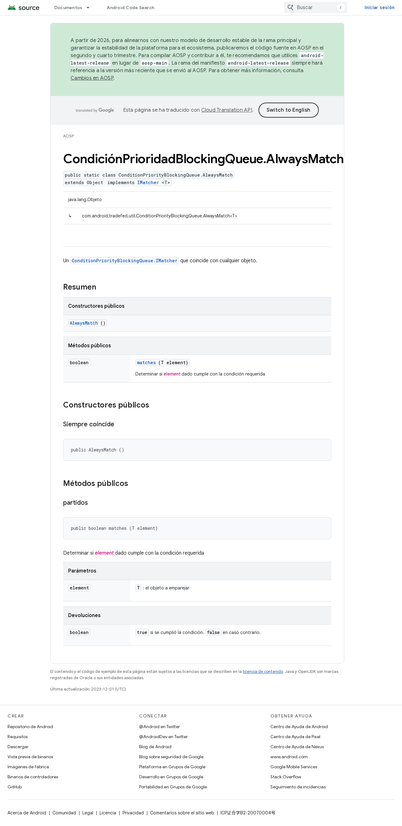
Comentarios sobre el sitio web (182, 812)
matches (146, 362)
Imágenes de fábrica (28, 767)
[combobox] (315, 7)
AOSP (68, 136)
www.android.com (289, 756)
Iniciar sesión (380, 7)
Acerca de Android (27, 812)
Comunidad (64, 812)
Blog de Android (155, 746)
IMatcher (148, 182)
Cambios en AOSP (92, 78)
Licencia (108, 812)
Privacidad (133, 812)
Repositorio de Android (30, 726)
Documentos (68, 7)
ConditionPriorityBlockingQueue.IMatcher (124, 261)
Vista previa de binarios (30, 756)
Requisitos (18, 736)
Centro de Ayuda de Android (299, 726)
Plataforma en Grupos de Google (172, 767)
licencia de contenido (263, 671)
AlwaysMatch (84, 323)
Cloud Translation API (226, 110)
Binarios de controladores (33, 777)
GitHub (15, 787)
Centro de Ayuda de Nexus (297, 746)
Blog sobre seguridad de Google (171, 756)
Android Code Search (130, 7)
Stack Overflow (285, 777)
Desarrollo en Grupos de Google (171, 777)
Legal (87, 812)
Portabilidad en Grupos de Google (173, 787)
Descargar (18, 746)
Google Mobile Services (293, 767)
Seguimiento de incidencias (298, 787)
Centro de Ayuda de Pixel (295, 736)
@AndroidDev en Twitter (163, 736)
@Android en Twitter (159, 726)
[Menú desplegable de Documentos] (90, 7)
